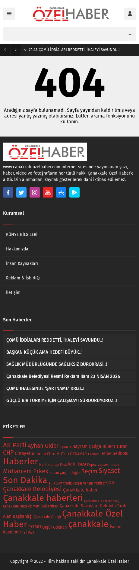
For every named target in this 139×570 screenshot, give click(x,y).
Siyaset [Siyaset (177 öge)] (109, 471)
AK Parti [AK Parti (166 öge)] (15, 445)
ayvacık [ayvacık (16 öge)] (65, 447)
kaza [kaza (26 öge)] (82, 464)
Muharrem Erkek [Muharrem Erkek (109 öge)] (25, 471)
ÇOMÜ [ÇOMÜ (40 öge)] (34, 527)
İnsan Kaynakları (22, 263)
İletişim (13, 292)
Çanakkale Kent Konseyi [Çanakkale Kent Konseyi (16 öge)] (102, 501)
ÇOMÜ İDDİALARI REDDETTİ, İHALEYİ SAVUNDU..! (74, 49)
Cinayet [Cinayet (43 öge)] (23, 453)
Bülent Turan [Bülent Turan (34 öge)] (115, 446)
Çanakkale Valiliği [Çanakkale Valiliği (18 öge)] (47, 517)
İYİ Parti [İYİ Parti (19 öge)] (28, 532)
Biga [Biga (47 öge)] (96, 446)
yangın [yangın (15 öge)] (88, 483)
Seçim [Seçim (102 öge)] (89, 471)
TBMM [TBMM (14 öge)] (58, 483)
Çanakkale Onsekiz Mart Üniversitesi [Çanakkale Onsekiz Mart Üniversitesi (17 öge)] (30, 506)
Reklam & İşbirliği (23, 278)
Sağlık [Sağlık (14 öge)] (75, 473)
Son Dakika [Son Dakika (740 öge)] (25, 480)
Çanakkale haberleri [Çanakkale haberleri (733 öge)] (43, 498)
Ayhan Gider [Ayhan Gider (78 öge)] (43, 446)
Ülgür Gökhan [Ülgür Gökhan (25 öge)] (54, 527)
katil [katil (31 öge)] (72, 464)
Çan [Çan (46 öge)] (110, 482)
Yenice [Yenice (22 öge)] (99, 483)
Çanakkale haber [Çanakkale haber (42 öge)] (80, 490)
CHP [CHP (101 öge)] (8, 452)
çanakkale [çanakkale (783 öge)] (88, 524)
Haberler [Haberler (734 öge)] (20, 461)
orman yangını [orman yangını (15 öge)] (59, 473)
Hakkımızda (17, 249)
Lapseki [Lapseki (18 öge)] (103, 464)
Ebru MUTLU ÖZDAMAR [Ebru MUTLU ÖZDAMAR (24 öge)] (67, 454)
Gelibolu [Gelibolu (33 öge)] (120, 453)
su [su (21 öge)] (50, 483)
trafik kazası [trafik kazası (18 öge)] (72, 483)
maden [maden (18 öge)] (116, 464)
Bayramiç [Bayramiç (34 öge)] (81, 446)
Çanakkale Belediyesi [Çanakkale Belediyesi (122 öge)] (32, 489)
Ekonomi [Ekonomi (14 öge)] (94, 454)
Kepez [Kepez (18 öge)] (91, 464)
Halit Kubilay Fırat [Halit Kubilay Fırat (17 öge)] (53, 464)
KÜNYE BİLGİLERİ (21, 234)
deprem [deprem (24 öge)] (39, 454)
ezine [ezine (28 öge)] (106, 453)
